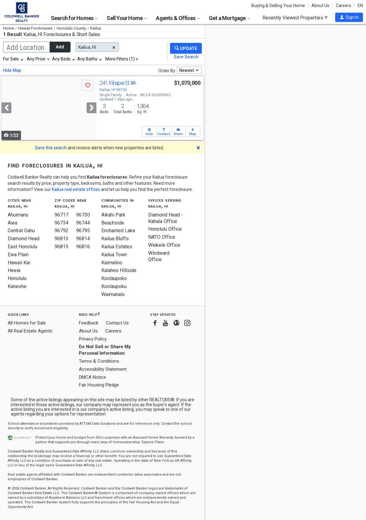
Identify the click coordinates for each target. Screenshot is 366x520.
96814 (83, 238)
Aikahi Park (113, 215)
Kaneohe (17, 286)
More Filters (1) (120, 59)
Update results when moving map (251, 33)
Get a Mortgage (229, 18)
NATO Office (161, 237)
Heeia (14, 270)
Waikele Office (164, 245)
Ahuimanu (18, 215)
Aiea (12, 223)
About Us (320, 5)
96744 (83, 223)
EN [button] (360, 5)
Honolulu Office (165, 229)
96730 (83, 215)
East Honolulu (22, 247)
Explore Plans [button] (153, 442)
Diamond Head (23, 238)
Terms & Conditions (99, 361)
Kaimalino (111, 263)
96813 (61, 238)
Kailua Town (114, 255)
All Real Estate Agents (30, 331)
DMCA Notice (92, 377)
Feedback (88, 323)
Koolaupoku (114, 286)
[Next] (91, 107)
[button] (349, 17)
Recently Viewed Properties (294, 17)
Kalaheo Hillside (118, 270)
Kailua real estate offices (76, 189)
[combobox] (13, 59)
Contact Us (117, 323)
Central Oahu (21, 230)
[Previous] (6, 107)
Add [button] (60, 46)
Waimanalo (113, 294)
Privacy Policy (93, 339)
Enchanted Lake (118, 230)
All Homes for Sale (27, 323)
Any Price (36, 59)
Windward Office (158, 256)
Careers (343, 5)
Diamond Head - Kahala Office (165, 218)
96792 (61, 230)
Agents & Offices (178, 18)
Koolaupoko (114, 278)
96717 (61, 215)
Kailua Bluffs (115, 238)
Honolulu (17, 278)
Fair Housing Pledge (99, 385)
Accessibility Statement (103, 369)
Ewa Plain (18, 255)
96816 (83, 247)
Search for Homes (74, 18)
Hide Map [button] (12, 70)
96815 (61, 247)
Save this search (51, 147)
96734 (61, 223)
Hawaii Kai (19, 263)
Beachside (112, 223)
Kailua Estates (116, 247)
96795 (83, 230)
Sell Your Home (127, 18)
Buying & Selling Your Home (278, 5)
